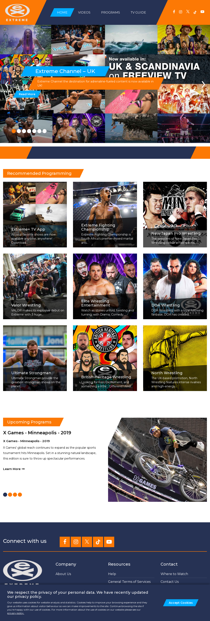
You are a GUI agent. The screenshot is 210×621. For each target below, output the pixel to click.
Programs (110, 12)
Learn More (12, 469)
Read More (26, 94)
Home (62, 12)
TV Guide (138, 12)
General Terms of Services (129, 582)
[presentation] (6, 83)
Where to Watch (174, 574)
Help (112, 574)
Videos (84, 12)
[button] (14, 131)
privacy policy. (15, 613)
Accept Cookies (181, 603)
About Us (63, 574)
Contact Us (170, 582)
